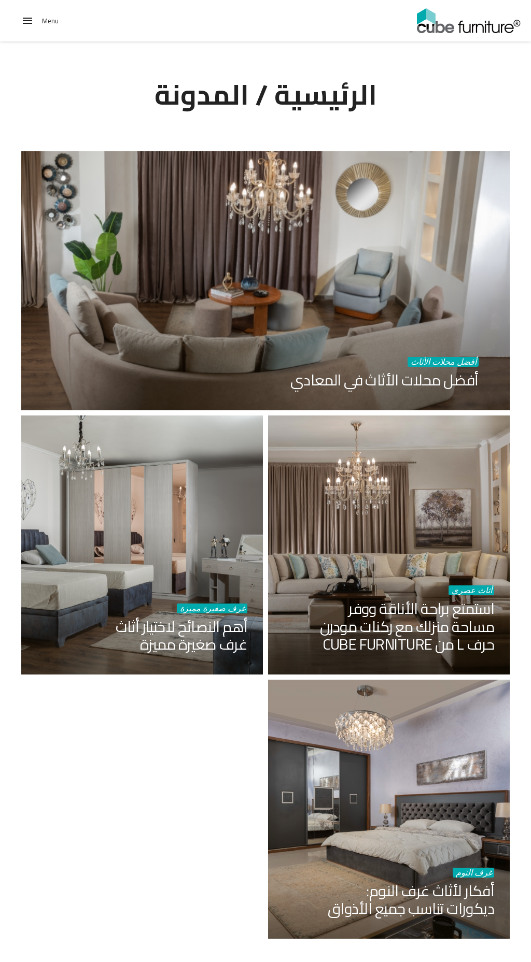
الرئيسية (325, 94)
